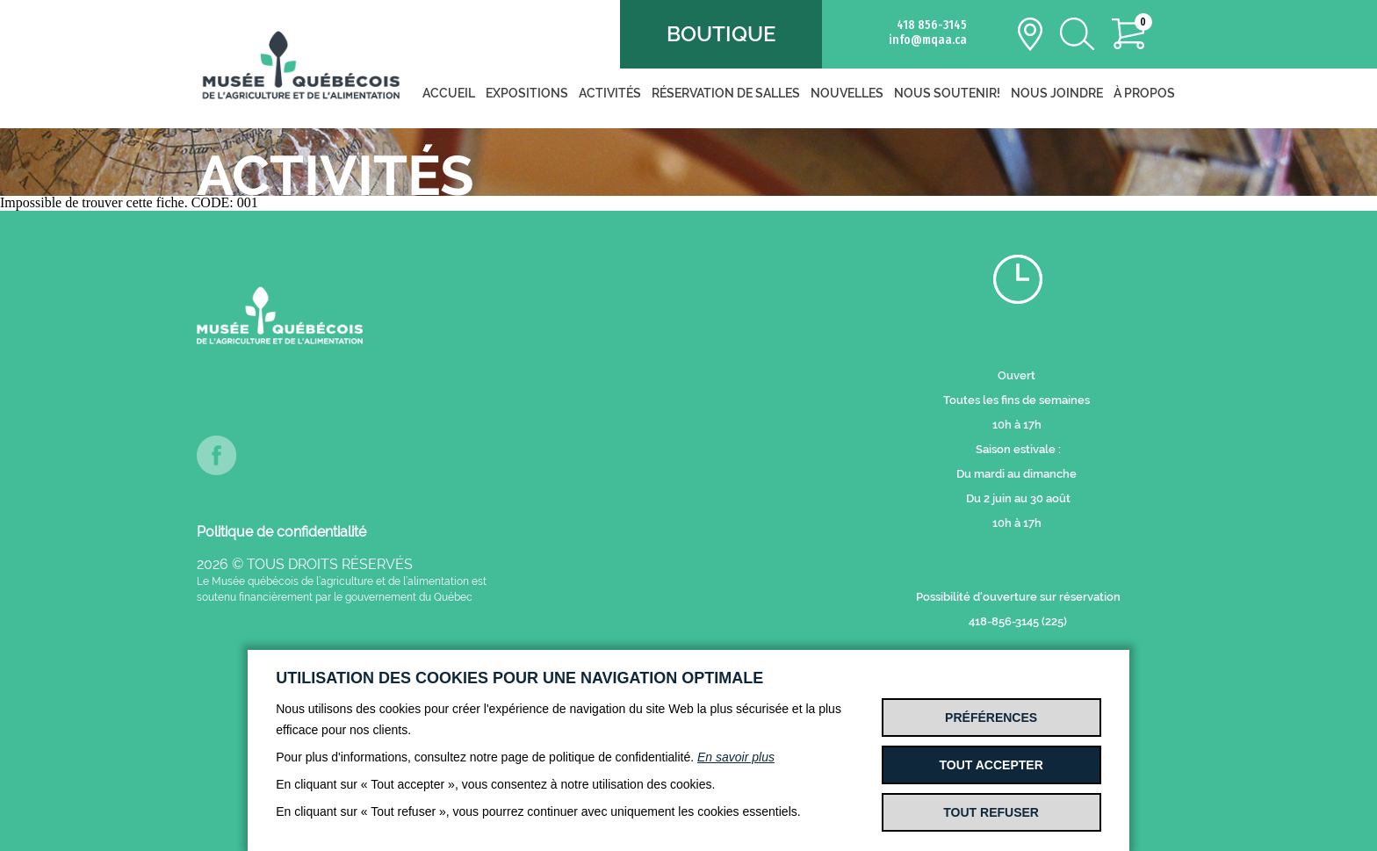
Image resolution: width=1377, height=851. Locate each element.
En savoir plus (736, 757)
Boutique (721, 34)
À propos (1144, 93)
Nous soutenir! (947, 93)
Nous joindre (1057, 93)
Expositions (527, 93)
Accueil (448, 93)
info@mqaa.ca (928, 39)
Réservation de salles (726, 93)
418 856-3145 (932, 25)
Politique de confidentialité (281, 531)
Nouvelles (847, 93)
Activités (610, 93)
